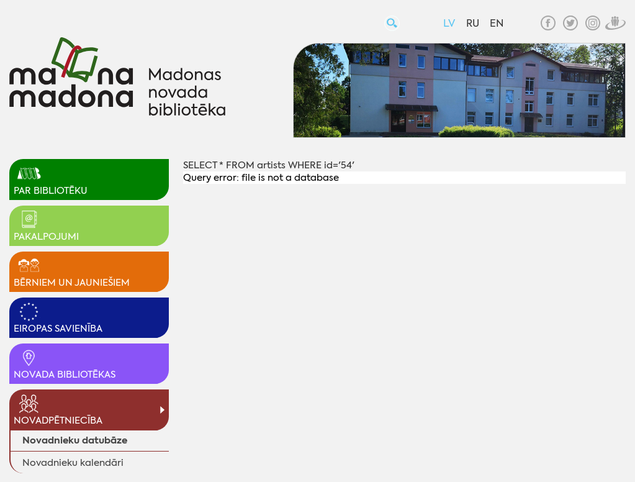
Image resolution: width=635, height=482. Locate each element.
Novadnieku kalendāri (73, 463)
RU (472, 23)
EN (496, 23)
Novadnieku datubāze (74, 440)
